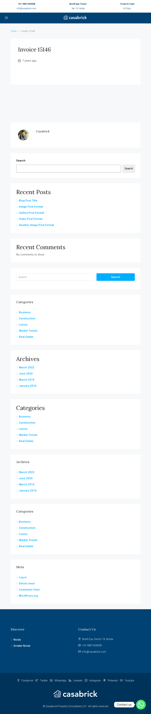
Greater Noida (21, 645)
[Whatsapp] (141, 704)
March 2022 (26, 367)
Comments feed (29, 589)
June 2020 (26, 373)
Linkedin (76, 680)
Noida (17, 639)
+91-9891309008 (26, 4)
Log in (23, 577)
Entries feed (27, 583)
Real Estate (26, 336)
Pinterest (110, 680)
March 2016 (26, 379)
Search (20, 160)
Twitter (41, 680)
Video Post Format (30, 219)
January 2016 (28, 385)
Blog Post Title (28, 200)
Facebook (25, 680)
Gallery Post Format (31, 212)
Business (25, 312)
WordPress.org (28, 595)
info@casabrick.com (26, 8)
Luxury (23, 324)
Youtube (127, 680)
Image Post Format (31, 206)
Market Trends (28, 330)
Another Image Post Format (36, 225)
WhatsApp (58, 680)
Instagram (93, 680)
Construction (27, 318)
